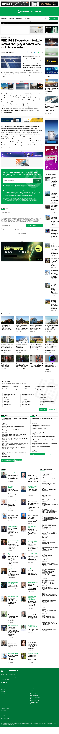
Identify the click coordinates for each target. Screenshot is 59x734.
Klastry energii (17, 389)
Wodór (31, 703)
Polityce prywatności (33, 200)
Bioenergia (32, 698)
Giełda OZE (27, 18)
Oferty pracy (19, 18)
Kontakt (2, 712)
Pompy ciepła (38, 389)
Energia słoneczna (34, 692)
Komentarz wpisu (32, 225)
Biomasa (15, 386)
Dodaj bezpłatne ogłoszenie (8, 460)
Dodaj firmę (43, 409)
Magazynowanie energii (35, 700)
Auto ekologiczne (34, 695)
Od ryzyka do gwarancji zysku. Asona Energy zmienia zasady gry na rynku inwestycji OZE (20, 23)
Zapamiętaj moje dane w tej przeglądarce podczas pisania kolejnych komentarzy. (20, 229)
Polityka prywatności (5, 708)
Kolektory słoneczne (29, 389)
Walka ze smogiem (34, 702)
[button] (45, 18)
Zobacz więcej (52, 409)
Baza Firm (11, 18)
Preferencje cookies (5, 718)
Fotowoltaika (5, 389)
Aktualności (3, 37)
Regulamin (20, 218)
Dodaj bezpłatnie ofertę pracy (37, 454)
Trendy (9, 37)
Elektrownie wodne (40, 386)
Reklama (2, 715)
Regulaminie (24, 200)
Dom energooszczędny (35, 697)
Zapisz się (36, 180)
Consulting (27, 386)
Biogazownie (5, 386)
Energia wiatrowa (50, 386)
